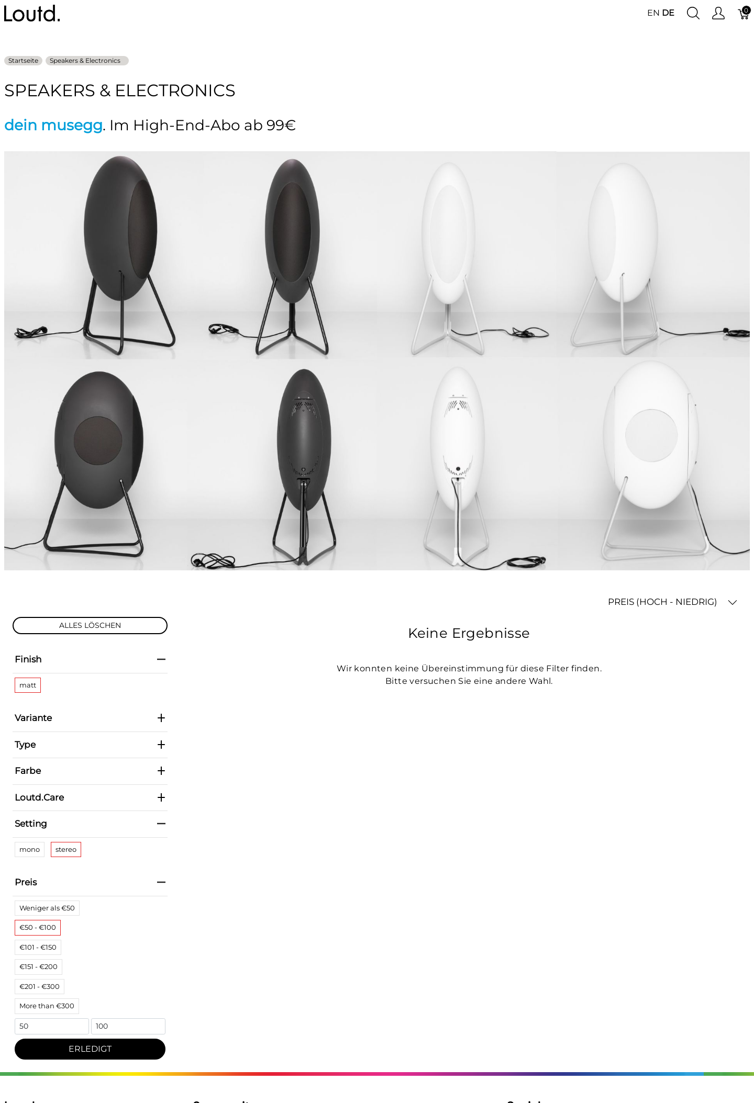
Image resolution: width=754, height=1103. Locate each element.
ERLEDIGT (90, 1049)
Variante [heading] (90, 718)
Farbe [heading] (90, 771)
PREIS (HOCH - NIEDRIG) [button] (672, 601)
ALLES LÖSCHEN (90, 625)
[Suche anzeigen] (693, 13)
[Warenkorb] (744, 13)
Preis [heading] (90, 882)
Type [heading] (90, 744)
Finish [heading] (90, 659)
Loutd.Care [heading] (90, 797)
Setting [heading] (90, 823)
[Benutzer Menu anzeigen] (718, 13)
